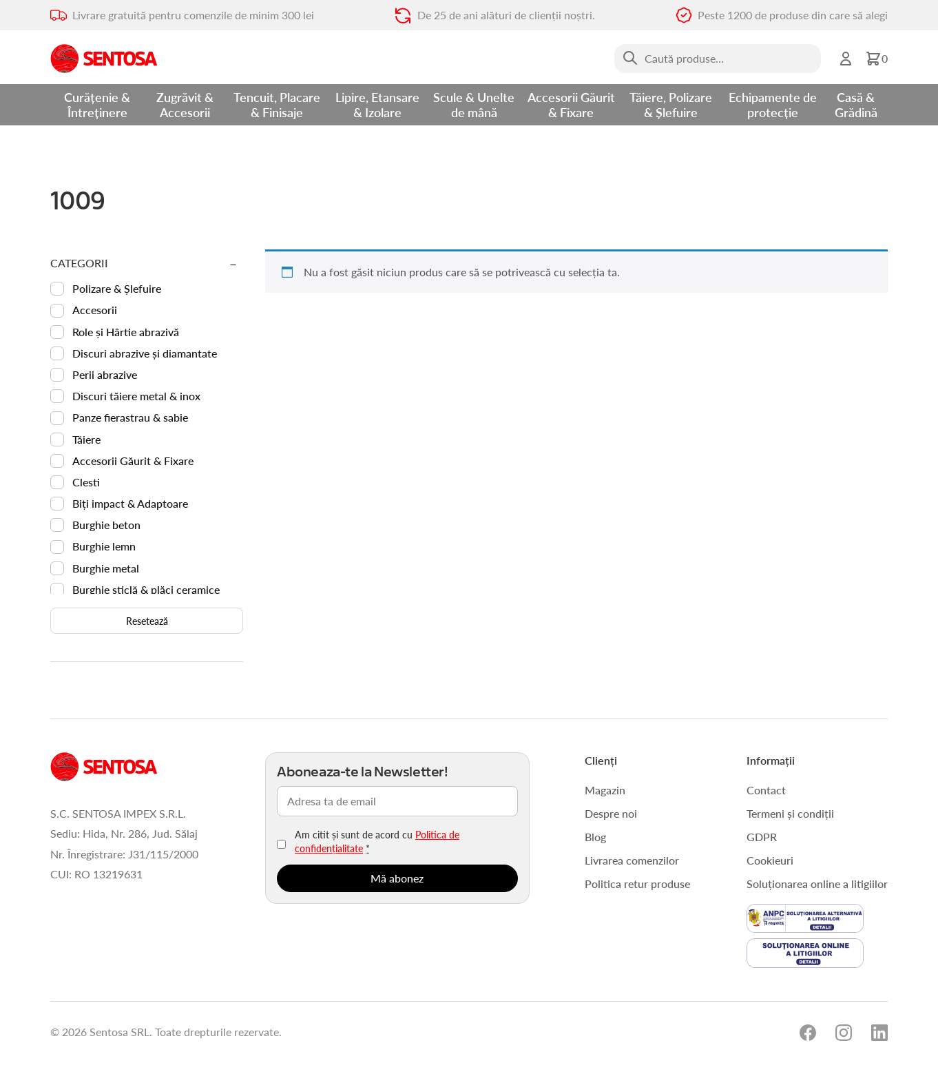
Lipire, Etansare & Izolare (377, 104)
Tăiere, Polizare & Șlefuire (670, 104)
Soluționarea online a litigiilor (817, 883)
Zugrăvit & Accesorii (184, 104)
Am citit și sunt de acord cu (377, 841)
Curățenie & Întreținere (97, 104)
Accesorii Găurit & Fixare (571, 104)
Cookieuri (770, 860)
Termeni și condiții (790, 813)
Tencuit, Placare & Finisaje (276, 104)
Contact (766, 790)
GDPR (762, 837)
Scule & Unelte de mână (473, 104)
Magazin (605, 790)
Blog (595, 837)
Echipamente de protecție (773, 104)
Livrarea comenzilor (632, 860)
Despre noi (611, 813)
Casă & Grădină (856, 104)
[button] (876, 58)
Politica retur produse (637, 883)
